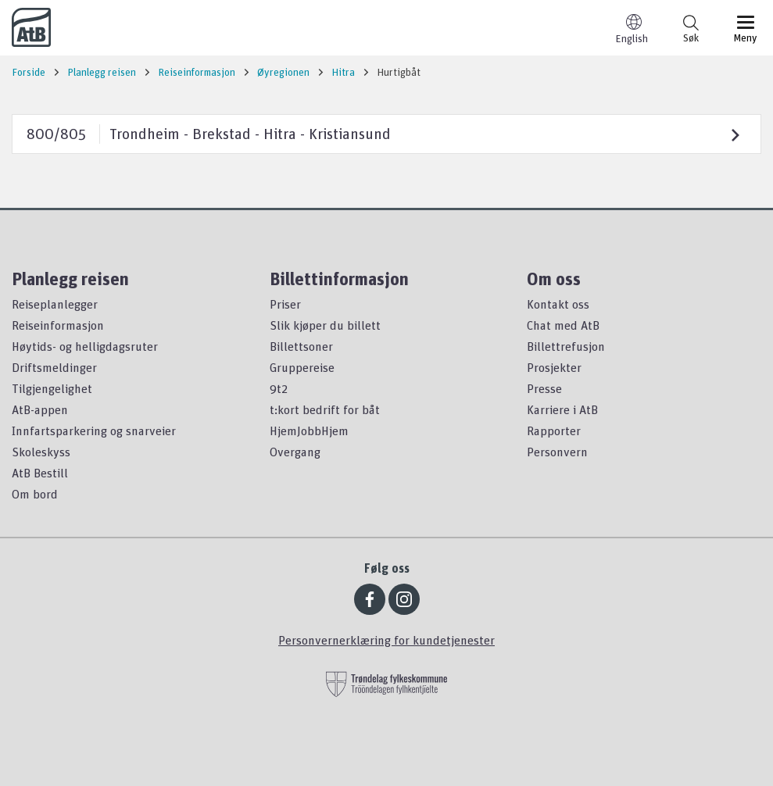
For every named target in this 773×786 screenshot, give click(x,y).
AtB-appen (40, 409)
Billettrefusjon (566, 346)
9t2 (279, 388)
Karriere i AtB (562, 409)
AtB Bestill (40, 473)
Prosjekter (554, 367)
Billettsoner (301, 346)
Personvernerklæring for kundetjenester (386, 640)
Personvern (557, 451)
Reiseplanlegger (55, 304)
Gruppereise (302, 367)
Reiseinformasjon (58, 325)
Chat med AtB (563, 325)
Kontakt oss (558, 304)
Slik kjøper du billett (325, 325)
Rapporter (554, 430)
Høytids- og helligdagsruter (85, 346)
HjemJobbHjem (309, 430)
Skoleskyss (41, 451)
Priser (285, 304)
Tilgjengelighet (52, 388)
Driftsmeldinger (54, 367)
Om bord (35, 494)
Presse (544, 388)
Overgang (295, 451)
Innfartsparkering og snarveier (94, 430)
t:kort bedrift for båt (325, 409)
